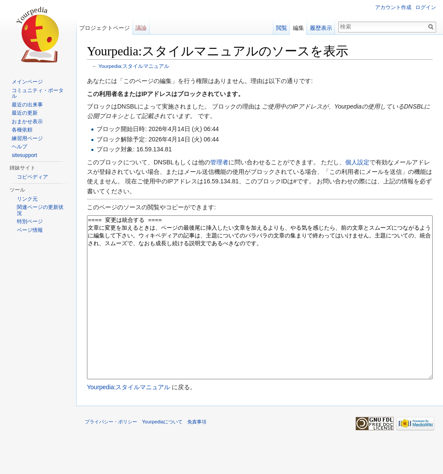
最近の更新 (25, 113)
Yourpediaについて (162, 454)
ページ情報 (30, 230)
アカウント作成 (393, 7)
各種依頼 (22, 130)
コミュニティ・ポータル (38, 93)
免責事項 (196, 454)
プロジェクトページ (104, 28)
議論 (141, 28)
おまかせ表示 (27, 121)
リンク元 (27, 199)
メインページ (27, 82)
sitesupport (24, 155)
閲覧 (281, 28)
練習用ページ (27, 138)
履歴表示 (321, 28)
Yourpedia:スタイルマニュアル (134, 66)
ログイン (425, 7)
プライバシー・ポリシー (111, 454)
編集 (298, 28)
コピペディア (32, 177)
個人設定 (357, 162)
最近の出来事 (27, 105)
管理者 (219, 162)
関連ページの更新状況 (40, 210)
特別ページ (30, 221)
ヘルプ (19, 147)
